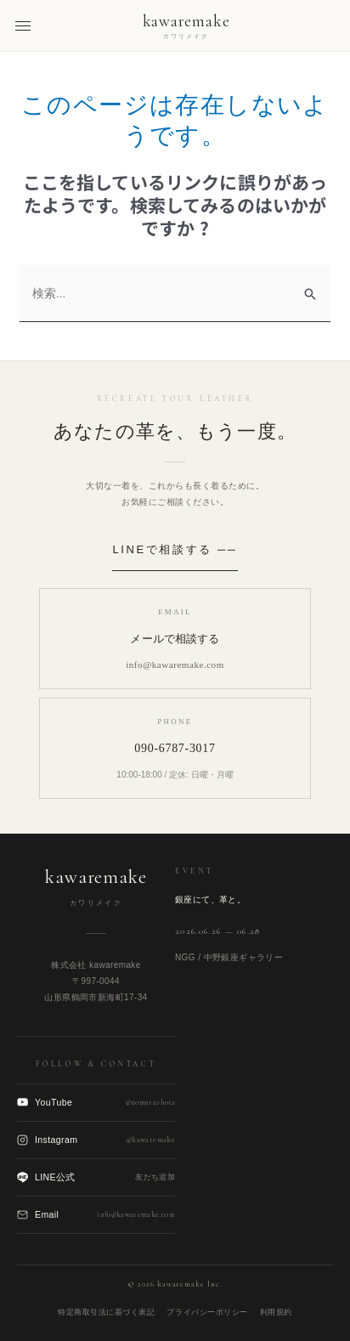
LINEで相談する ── (174, 549)
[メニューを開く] (23, 26)
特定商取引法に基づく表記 (106, 1312)
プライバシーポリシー (207, 1312)
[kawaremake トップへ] (186, 26)
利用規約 (276, 1312)
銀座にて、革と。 (210, 899)
